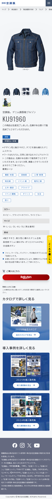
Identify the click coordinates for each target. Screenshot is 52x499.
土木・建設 (9, 188)
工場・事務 (38, 175)
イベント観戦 (10, 194)
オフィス (26, 194)
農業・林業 (9, 175)
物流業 (8, 181)
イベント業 (22, 181)
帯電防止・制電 (10, 141)
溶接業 (24, 175)
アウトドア (25, 188)
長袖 (6, 137)
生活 (39, 194)
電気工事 (38, 181)
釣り (7, 200)
